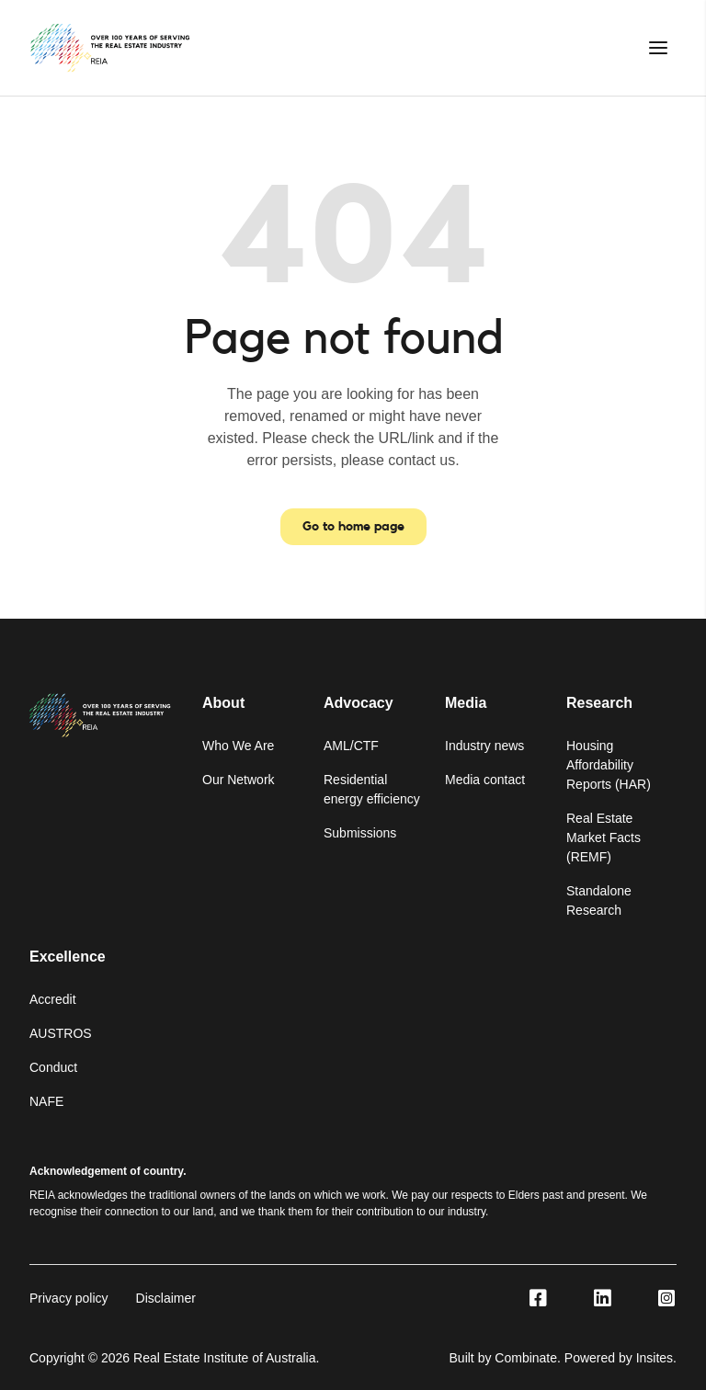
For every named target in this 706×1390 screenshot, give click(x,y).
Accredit (52, 999)
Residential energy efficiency (372, 789)
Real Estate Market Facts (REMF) (603, 837)
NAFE (46, 1101)
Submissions (360, 833)
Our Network (238, 779)
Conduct (53, 1067)
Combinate (526, 1357)
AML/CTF (351, 745)
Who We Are (238, 745)
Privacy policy (68, 1298)
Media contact (485, 779)
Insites (654, 1357)
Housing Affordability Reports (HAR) (608, 765)
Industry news (484, 745)
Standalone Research (599, 900)
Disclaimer (166, 1298)
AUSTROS (60, 1033)
